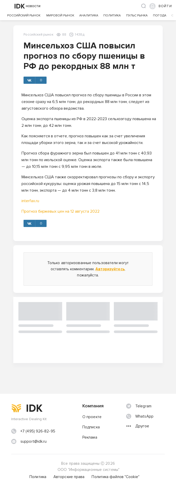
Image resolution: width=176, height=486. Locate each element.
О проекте (92, 417)
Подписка (91, 427)
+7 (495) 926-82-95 (37, 431)
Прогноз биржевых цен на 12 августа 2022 (60, 211)
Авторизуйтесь (109, 269)
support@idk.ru (33, 441)
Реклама (89, 437)
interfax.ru (30, 200)
